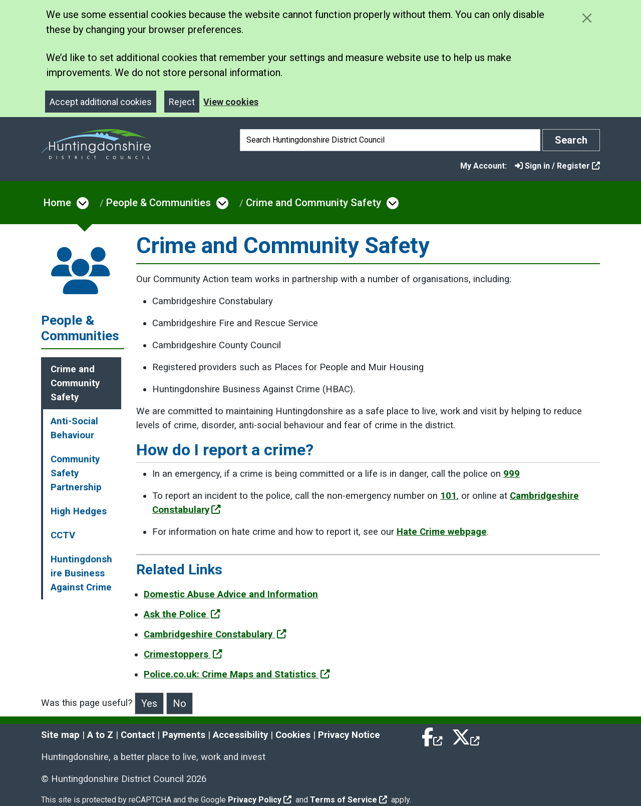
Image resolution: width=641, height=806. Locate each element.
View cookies (230, 102)
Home (57, 203)
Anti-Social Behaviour (74, 428)
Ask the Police (182, 614)
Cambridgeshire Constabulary (215, 634)
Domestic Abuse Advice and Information (231, 594)
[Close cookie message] (586, 18)
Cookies (292, 734)
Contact (138, 734)
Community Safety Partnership (76, 473)
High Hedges (79, 511)
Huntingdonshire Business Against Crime (81, 573)
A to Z (100, 734)
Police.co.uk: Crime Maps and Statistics (237, 674)
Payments (183, 734)
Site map (60, 734)
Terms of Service (348, 799)
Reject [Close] (182, 102)
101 (448, 495)
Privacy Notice (349, 734)
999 (511, 473)
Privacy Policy (259, 799)
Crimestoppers (183, 654)
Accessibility (240, 734)
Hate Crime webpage (442, 531)
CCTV (63, 535)
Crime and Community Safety (313, 203)
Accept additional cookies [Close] (101, 102)
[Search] (390, 140)
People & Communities (158, 203)
